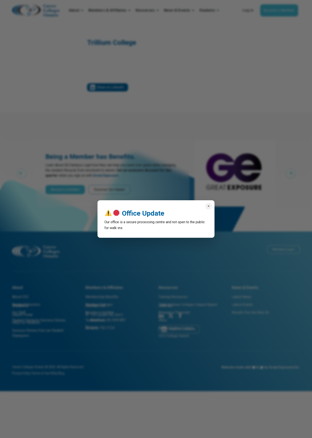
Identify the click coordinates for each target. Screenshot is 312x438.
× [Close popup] (209, 206)
